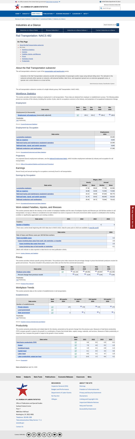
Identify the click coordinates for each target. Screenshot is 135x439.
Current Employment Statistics (29, 124)
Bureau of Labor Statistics (23, 19)
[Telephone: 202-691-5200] (32, 417)
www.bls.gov (20, 423)
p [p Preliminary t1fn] (99, 114)
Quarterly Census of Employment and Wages (33, 321)
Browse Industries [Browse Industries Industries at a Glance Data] (52, 30)
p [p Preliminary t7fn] (96, 306)
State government (24, 313)
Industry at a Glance (59, 19)
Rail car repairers (22, 140)
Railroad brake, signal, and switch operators (31, 145)
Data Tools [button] (36, 14)
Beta (89, 377)
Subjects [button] (25, 14)
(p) (17, 120)
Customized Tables (46, 19)
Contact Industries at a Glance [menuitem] (105, 30)
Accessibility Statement (88, 409)
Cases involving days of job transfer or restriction (36, 246)
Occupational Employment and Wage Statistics (33, 152)
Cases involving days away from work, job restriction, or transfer (39, 241)
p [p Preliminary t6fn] (71, 271)
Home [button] (17, 14)
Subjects (27, 377)
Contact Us (19, 427)
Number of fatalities (23, 225)
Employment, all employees (27, 115)
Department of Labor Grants (61, 393)
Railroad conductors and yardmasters (29, 148)
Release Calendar (109, 5)
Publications (50, 377)
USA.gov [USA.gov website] (54, 399)
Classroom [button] (76, 14)
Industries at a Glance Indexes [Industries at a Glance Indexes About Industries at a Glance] (76, 30)
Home (18, 377)
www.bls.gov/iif (93, 228)
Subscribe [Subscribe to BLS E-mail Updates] (117, 5)
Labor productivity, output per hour (29, 356)
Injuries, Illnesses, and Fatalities (29, 253)
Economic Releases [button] (62, 14)
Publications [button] (48, 14)
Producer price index (23, 272)
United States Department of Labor (110, 2)
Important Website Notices (89, 402)
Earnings (24, 52)
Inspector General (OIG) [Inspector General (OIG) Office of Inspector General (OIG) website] (59, 386)
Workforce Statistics (28, 50)
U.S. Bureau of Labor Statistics (34, 7)
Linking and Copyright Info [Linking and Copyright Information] (89, 399)
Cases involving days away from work (32, 243)
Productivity (26, 61)
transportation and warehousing (55, 71)
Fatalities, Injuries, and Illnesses (31, 54)
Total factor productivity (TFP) (26, 342)
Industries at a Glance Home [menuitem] (29, 30)
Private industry (23, 307)
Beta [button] (85, 14)
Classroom (80, 377)
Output (20, 345)
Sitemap (82, 386)
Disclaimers (84, 396)
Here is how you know (52, 1)
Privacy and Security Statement (90, 393)
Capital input (22, 351)
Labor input (22, 353)
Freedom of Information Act (89, 389)
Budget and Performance (60, 389)
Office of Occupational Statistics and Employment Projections (37, 164)
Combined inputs (23, 348)
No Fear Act (55, 396)
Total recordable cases (24, 238)
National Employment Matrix (58, 158)
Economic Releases (65, 377)
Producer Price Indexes (27, 283)
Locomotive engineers (23, 137)
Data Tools (36, 19)
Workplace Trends (27, 59)
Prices (24, 56)
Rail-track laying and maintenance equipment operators (35, 143)
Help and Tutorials (86, 406)
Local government (24, 310)
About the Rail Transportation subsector (32, 45)
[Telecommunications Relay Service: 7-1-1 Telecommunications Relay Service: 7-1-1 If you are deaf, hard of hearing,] (32, 420)
